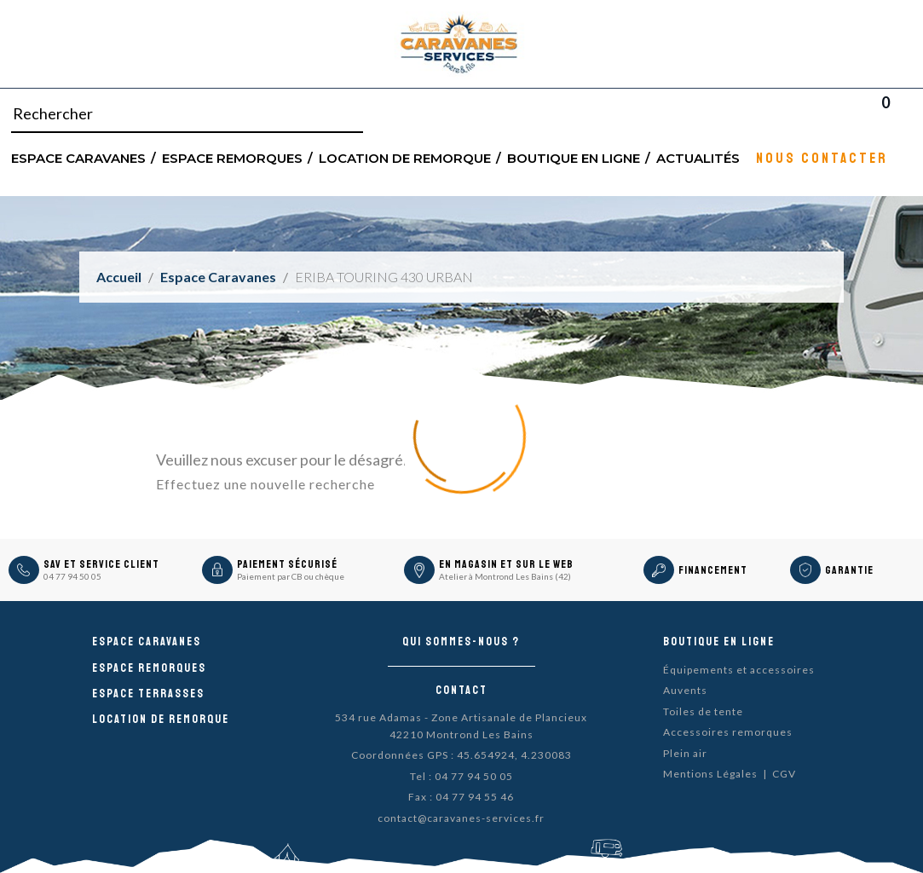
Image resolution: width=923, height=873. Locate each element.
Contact (461, 690)
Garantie (849, 570)
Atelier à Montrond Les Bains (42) (505, 576)
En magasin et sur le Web (506, 564)
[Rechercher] (187, 114)
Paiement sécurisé (287, 564)
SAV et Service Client (101, 564)
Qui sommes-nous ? (461, 641)
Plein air (685, 753)
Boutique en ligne (573, 157)
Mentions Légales (710, 773)
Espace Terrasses (148, 693)
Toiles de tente (703, 711)
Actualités (698, 157)
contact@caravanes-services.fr (461, 818)
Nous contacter (822, 157)
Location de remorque (405, 157)
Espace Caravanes (78, 157)
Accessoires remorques (728, 732)
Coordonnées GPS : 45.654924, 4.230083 (461, 755)
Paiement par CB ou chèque (290, 576)
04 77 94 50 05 (72, 576)
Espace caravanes (146, 641)
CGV (784, 773)
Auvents (685, 690)
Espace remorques (232, 157)
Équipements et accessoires (739, 669)
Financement (712, 570)
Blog (908, 114)
